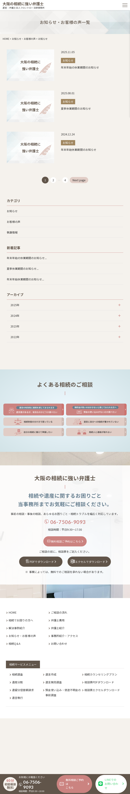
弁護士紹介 (57, 628)
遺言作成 (50, 674)
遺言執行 (17, 698)
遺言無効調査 (53, 682)
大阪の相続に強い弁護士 (23, 3)
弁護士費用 (57, 620)
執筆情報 (12, 232)
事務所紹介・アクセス (64, 636)
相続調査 (17, 674)
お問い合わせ (59, 644)
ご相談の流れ (59, 612)
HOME (12, 612)
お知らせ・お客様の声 (22, 636)
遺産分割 (17, 682)
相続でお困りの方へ (21, 620)
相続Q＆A (14, 644)
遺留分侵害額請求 (23, 690)
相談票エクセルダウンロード (102, 690)
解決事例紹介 (17, 628)
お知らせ (12, 211)
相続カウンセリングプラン (100, 674)
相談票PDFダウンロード (99, 682)
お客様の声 (13, 222)
